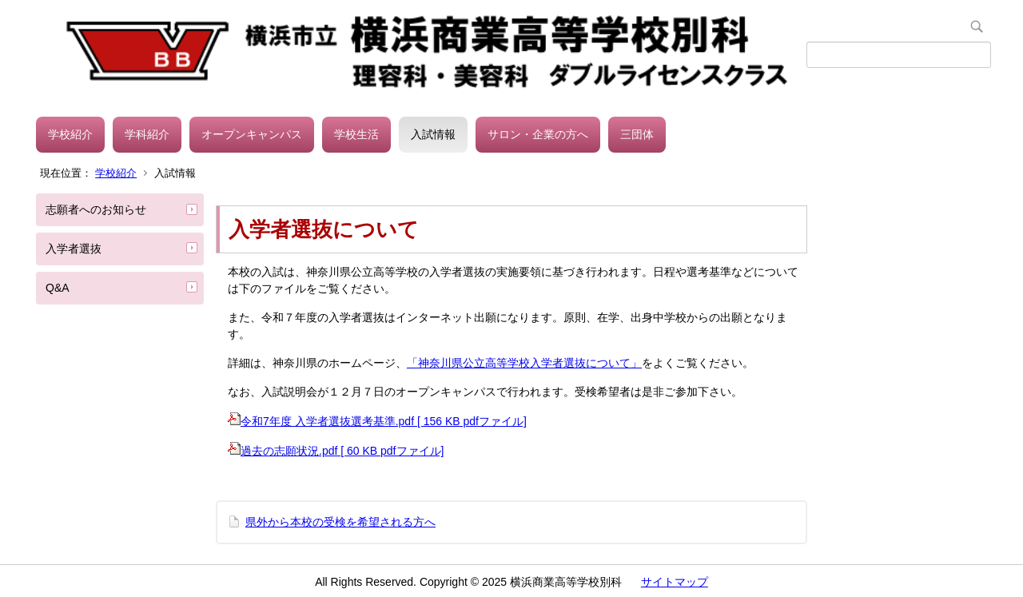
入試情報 (433, 134)
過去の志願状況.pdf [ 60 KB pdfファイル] (336, 450)
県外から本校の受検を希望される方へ (340, 521)
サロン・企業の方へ (538, 134)
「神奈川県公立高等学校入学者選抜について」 (524, 362)
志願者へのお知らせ (96, 209)
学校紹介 (70, 134)
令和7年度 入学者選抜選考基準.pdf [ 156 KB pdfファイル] (377, 421)
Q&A (58, 287)
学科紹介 (147, 134)
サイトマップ (674, 581)
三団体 (637, 134)
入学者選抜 (74, 248)
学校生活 (356, 134)
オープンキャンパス (251, 134)
